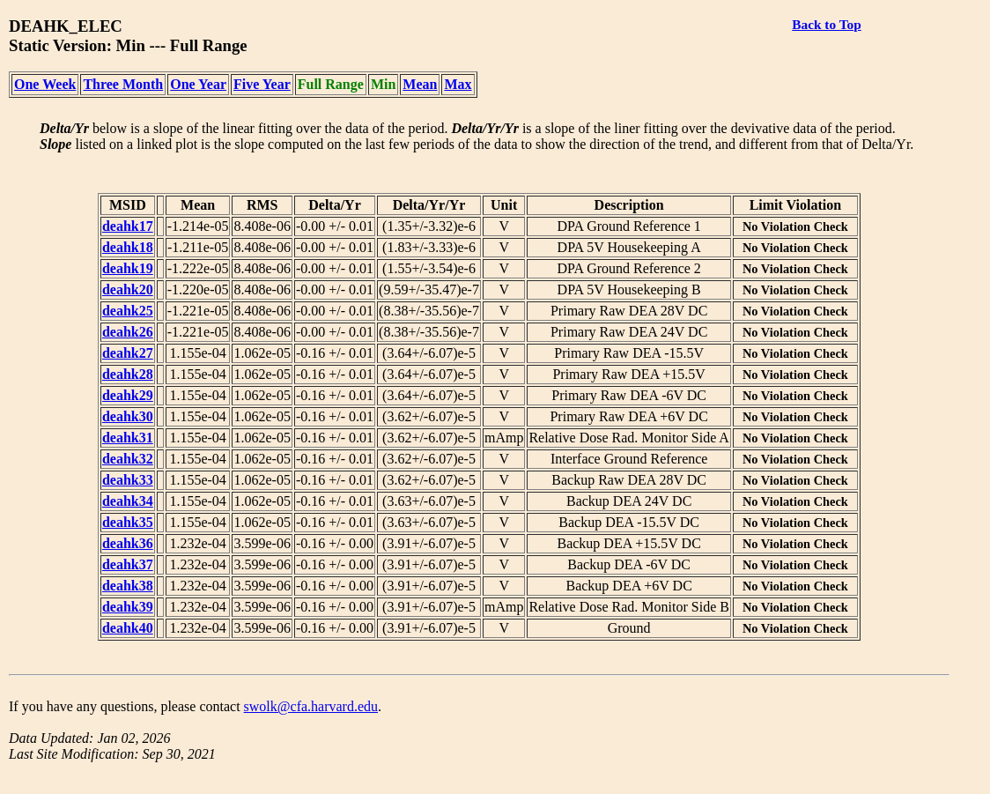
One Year (198, 84)
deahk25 (127, 310)
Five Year (262, 84)
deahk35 (127, 522)
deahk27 (127, 352)
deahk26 (127, 331)
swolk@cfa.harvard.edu (311, 706)
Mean (420, 84)
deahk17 (127, 226)
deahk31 (127, 437)
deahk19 (127, 268)
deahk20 (127, 289)
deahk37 (127, 564)
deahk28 (127, 374)
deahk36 (127, 543)
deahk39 (127, 606)
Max (457, 84)
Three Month (123, 84)
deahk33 (127, 479)
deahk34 (127, 500)
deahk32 (127, 458)
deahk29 (127, 395)
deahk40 (127, 627)
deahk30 (127, 416)
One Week (45, 84)
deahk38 (127, 585)
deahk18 (127, 247)
